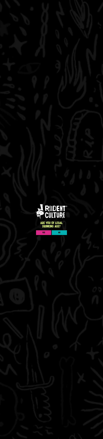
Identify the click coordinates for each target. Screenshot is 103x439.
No (59, 188)
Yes (43, 188)
